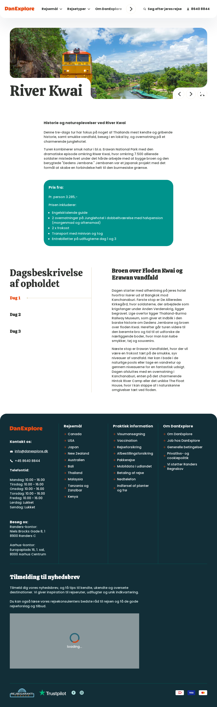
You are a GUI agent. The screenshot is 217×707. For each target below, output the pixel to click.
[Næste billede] (191, 94)
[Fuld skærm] (202, 94)
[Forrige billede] (179, 94)
